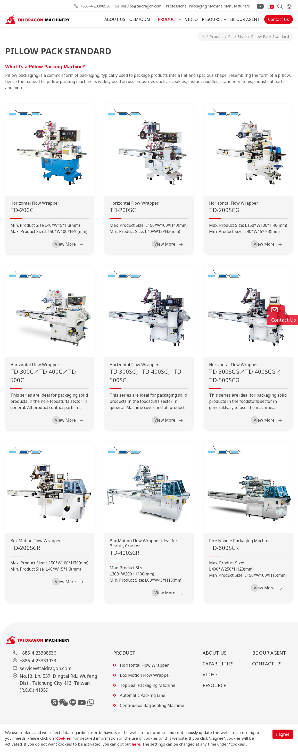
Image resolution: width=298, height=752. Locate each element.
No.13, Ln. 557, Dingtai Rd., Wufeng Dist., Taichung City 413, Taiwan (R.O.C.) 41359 (58, 683)
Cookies (64, 738)
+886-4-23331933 (38, 660)
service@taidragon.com (141, 6)
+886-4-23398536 (95, 6)
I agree (282, 734)
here (136, 744)
